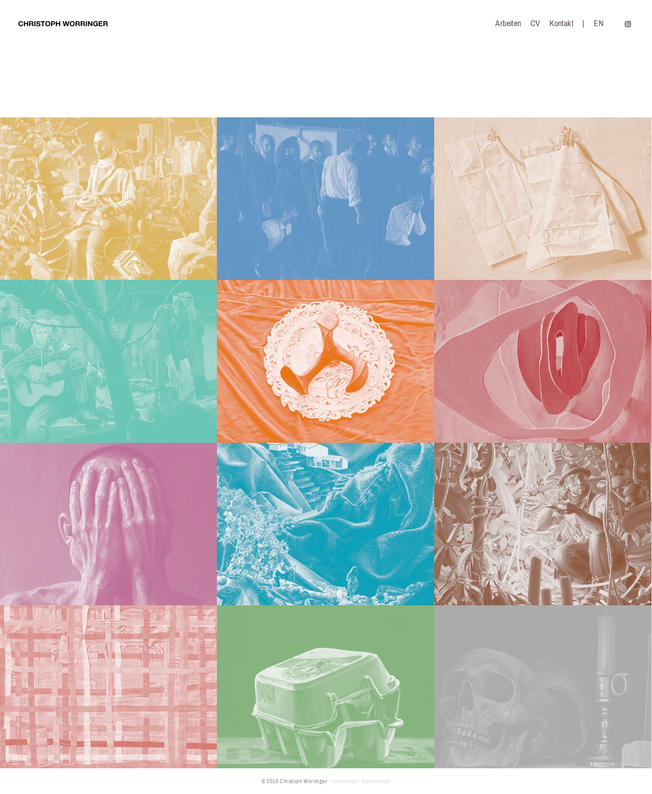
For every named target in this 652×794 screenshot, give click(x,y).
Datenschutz (376, 781)
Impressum (344, 781)
